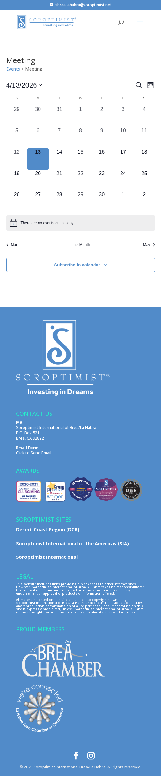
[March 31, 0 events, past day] (59, 116)
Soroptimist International (47, 557)
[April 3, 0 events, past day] (123, 116)
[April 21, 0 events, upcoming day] (59, 180)
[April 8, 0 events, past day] (80, 137)
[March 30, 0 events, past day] (38, 116)
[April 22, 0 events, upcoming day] (80, 180)
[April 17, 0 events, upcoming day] (123, 159)
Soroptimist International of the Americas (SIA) (72, 543)
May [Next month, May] (149, 245)
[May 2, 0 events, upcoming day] (144, 201)
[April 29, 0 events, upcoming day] (80, 201)
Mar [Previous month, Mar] (12, 245)
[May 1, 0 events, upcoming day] (123, 201)
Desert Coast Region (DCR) (47, 529)
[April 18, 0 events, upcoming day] (144, 159)
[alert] (80, 223)
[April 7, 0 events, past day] (59, 137)
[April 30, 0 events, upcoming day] (101, 201)
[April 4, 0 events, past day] (144, 116)
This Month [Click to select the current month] (80, 245)
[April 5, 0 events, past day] (17, 137)
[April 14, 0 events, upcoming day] (59, 159)
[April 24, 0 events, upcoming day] (123, 180)
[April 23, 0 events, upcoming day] (101, 180)
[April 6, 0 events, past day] (38, 137)
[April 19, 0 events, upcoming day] (17, 180)
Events (13, 69)
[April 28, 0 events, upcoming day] (59, 201)
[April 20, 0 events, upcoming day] (38, 180)
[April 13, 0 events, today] (38, 159)
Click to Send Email (33, 452)
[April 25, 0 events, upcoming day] (144, 180)
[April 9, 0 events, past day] (101, 137)
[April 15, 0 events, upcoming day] (80, 159)
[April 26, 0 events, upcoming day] (17, 201)
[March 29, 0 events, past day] (17, 116)
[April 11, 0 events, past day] (144, 137)
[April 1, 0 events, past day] (80, 116)
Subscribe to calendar (77, 264)
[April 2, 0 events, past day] (101, 116)
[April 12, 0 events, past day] (17, 159)
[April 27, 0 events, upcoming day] (38, 201)
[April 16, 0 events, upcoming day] (101, 159)
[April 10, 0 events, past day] (123, 137)
